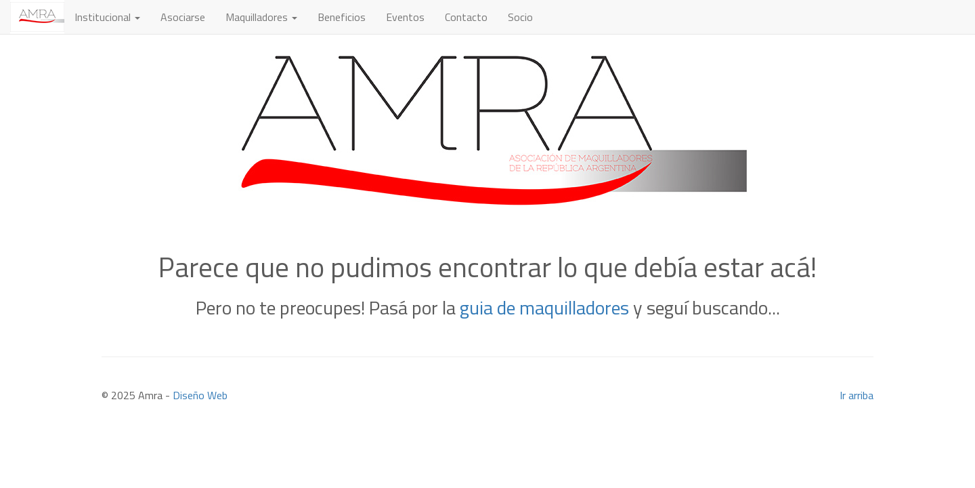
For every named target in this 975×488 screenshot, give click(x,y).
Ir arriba (856, 395)
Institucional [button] (107, 17)
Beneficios (342, 17)
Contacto (466, 17)
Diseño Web (200, 395)
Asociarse (182, 17)
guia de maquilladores (544, 307)
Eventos (405, 17)
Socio (520, 17)
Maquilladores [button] (261, 17)
